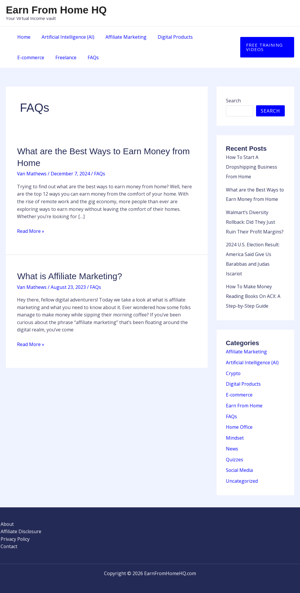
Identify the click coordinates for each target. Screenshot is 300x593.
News (232, 443)
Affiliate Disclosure (20, 525)
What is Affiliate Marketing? (70, 276)
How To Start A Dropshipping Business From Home (252, 166)
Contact (8, 540)
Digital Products (169, 37)
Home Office (239, 422)
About (6, 518)
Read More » (31, 231)
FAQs (52, 57)
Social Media (239, 464)
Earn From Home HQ (56, 10)
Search (233, 100)
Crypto (233, 369)
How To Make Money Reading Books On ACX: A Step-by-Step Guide (253, 293)
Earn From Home (244, 401)
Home (23, 37)
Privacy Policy (14, 533)
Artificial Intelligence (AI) (65, 37)
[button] (266, 47)
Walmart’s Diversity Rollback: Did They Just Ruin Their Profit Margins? (255, 220)
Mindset (235, 433)
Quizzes (234, 454)
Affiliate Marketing (121, 37)
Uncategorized (242, 475)
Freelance (27, 57)
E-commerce (209, 37)
